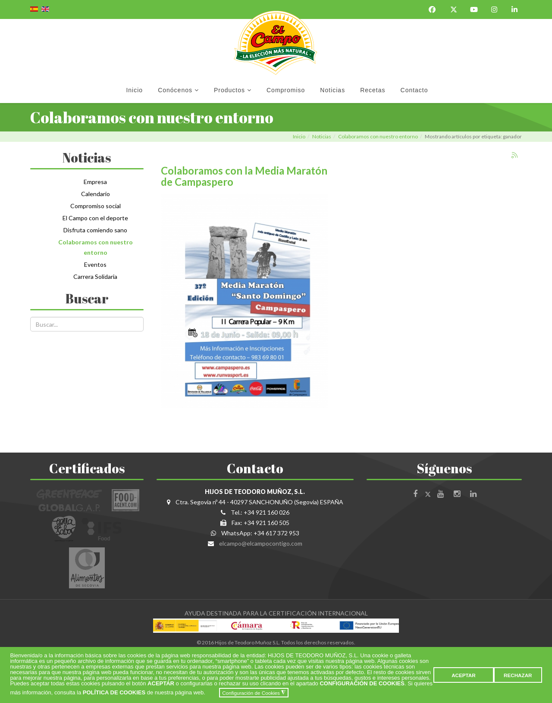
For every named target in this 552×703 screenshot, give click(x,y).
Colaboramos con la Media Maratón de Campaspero (244, 176)
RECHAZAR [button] (518, 675)
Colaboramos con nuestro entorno (378, 136)
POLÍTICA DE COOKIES (114, 693)
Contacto (414, 90)
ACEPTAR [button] (464, 675)
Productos (229, 90)
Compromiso (286, 90)
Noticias (332, 90)
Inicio (134, 90)
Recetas (372, 90)
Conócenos (175, 90)
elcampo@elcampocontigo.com (260, 543)
